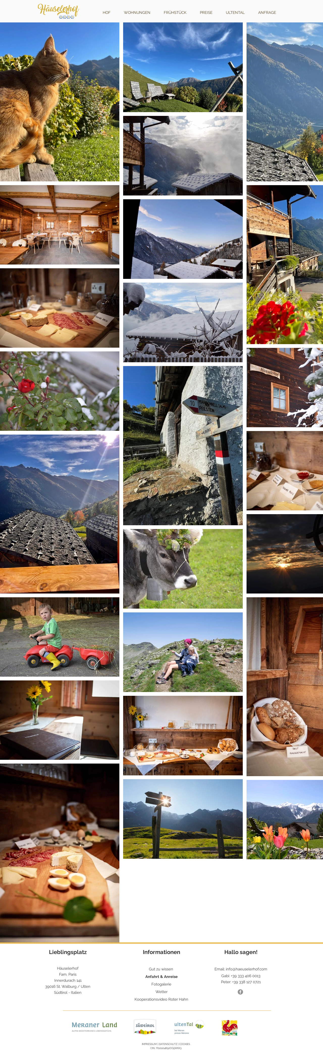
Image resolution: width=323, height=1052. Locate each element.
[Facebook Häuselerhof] (240, 992)
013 (257, 976)
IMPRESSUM (149, 1044)
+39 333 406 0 (243, 976)
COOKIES (184, 1044)
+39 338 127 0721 (246, 982)
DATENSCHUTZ (168, 1044)
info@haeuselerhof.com (246, 969)
